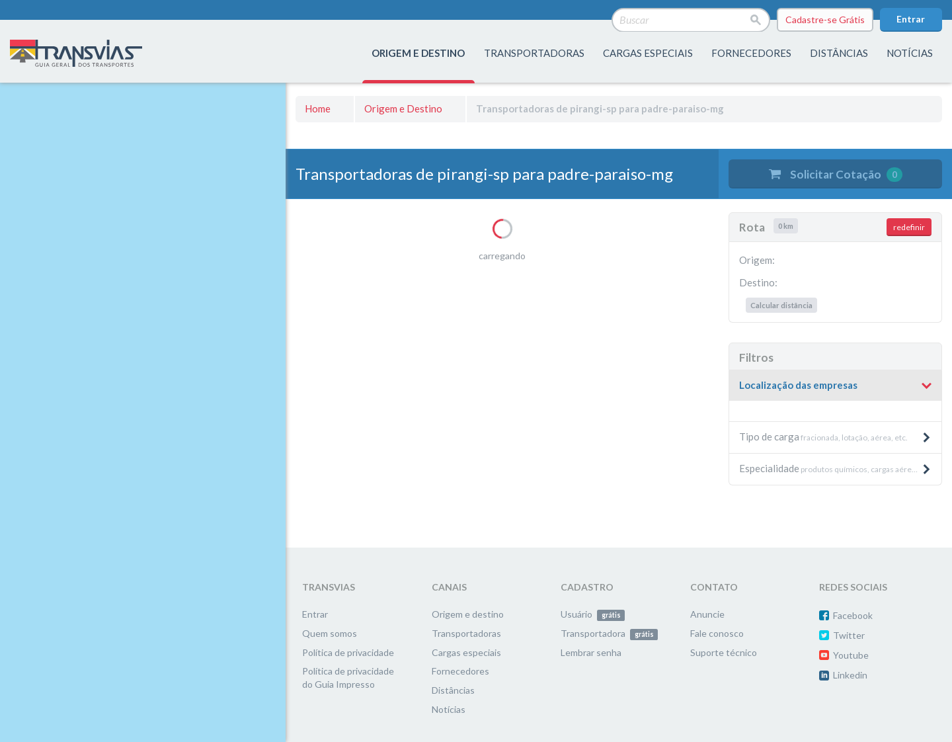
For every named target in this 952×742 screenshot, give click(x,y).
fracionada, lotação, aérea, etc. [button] (835, 436)
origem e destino (418, 53)
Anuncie (707, 614)
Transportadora (609, 633)
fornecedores (751, 53)
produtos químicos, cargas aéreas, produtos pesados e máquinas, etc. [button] (840, 468)
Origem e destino (468, 614)
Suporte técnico (723, 652)
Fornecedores (460, 671)
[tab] (835, 385)
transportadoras (534, 53)
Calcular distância (781, 305)
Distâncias (453, 690)
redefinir (909, 227)
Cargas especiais (648, 53)
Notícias (910, 53)
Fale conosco (717, 633)
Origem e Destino (403, 108)
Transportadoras (466, 633)
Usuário (593, 614)
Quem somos (329, 633)
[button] (835, 385)
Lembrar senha (591, 652)
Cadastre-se (825, 19)
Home (318, 108)
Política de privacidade (348, 652)
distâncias (839, 53)
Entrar (910, 18)
